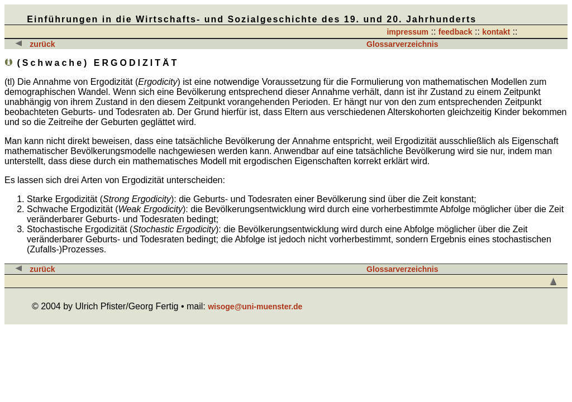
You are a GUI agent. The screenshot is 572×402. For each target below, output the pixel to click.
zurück (42, 44)
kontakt (496, 31)
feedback (455, 31)
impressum (407, 31)
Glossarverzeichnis (402, 44)
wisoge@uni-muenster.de (255, 306)
